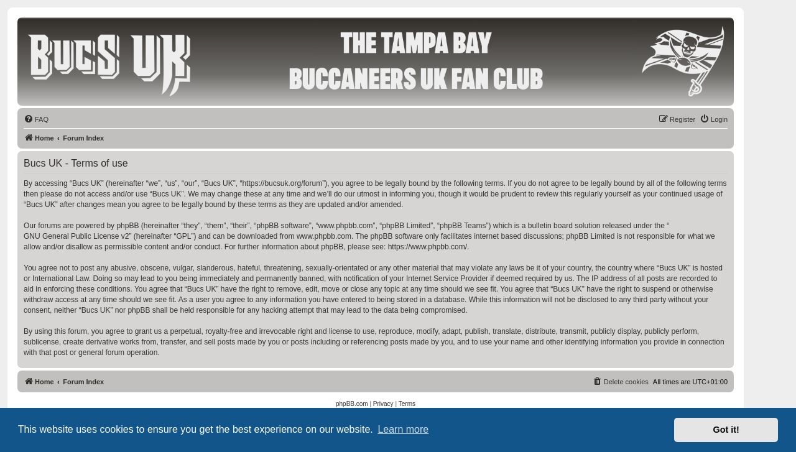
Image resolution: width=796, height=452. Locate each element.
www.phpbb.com (324, 236)
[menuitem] (36, 119)
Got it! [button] (726, 430)
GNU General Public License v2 (76, 236)
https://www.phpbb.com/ (427, 246)
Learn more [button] (402, 429)
